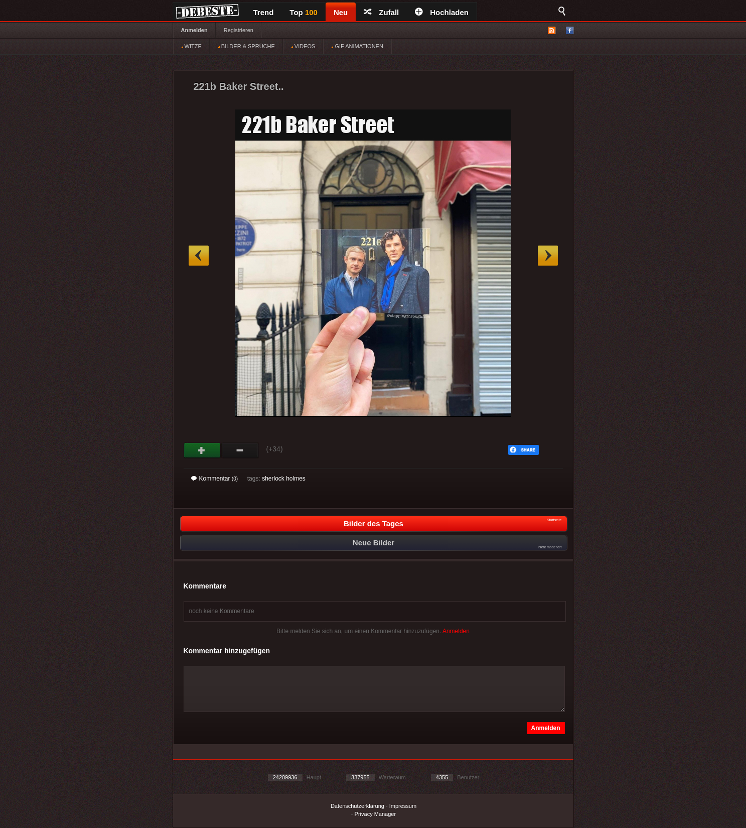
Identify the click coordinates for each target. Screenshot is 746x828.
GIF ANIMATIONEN (357, 46)
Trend (263, 12)
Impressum (402, 806)
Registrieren (238, 30)
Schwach (240, 450)
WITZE (191, 46)
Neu (341, 12)
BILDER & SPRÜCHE (246, 46)
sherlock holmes (284, 478)
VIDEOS (303, 46)
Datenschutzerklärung (357, 806)
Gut (202, 450)
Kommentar (214, 478)
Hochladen (442, 12)
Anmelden (194, 30)
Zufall (381, 12)
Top (303, 12)
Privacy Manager (375, 814)
